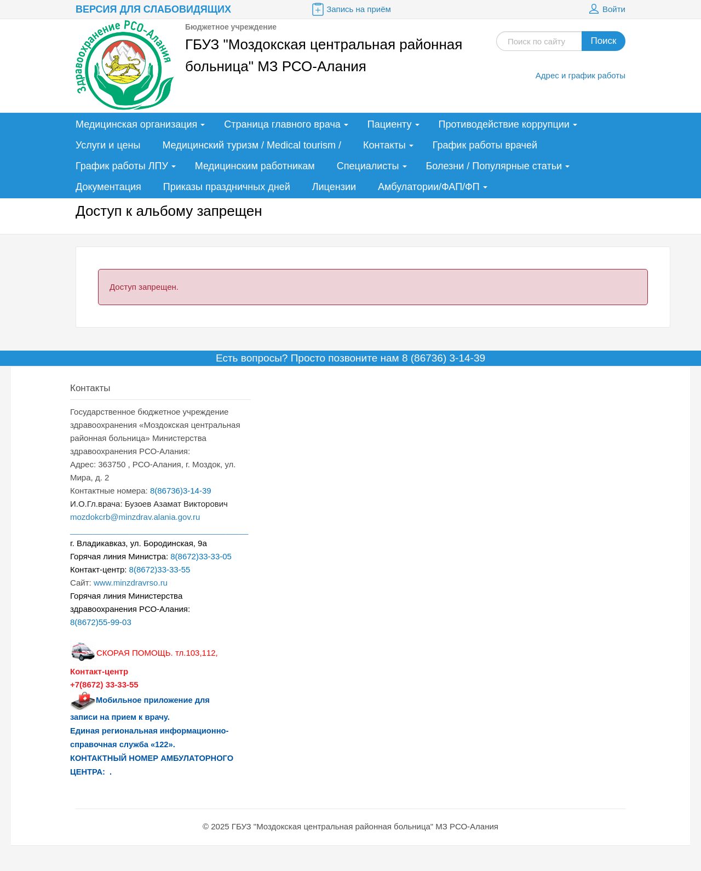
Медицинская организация (136, 124)
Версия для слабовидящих (153, 9)
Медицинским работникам (255, 166)
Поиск (603, 41)
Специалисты (368, 166)
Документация (108, 186)
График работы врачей (485, 145)
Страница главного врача (282, 124)
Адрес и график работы (580, 75)
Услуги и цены (108, 145)
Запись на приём (350, 9)
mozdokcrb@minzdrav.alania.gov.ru (135, 517)
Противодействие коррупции (504, 124)
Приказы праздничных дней (226, 186)
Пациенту (389, 124)
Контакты (384, 145)
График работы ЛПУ (122, 166)
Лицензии (334, 186)
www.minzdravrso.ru (131, 582)
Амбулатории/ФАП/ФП (429, 186)
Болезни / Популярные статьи (494, 166)
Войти (605, 9)
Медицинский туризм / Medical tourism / (251, 145)
